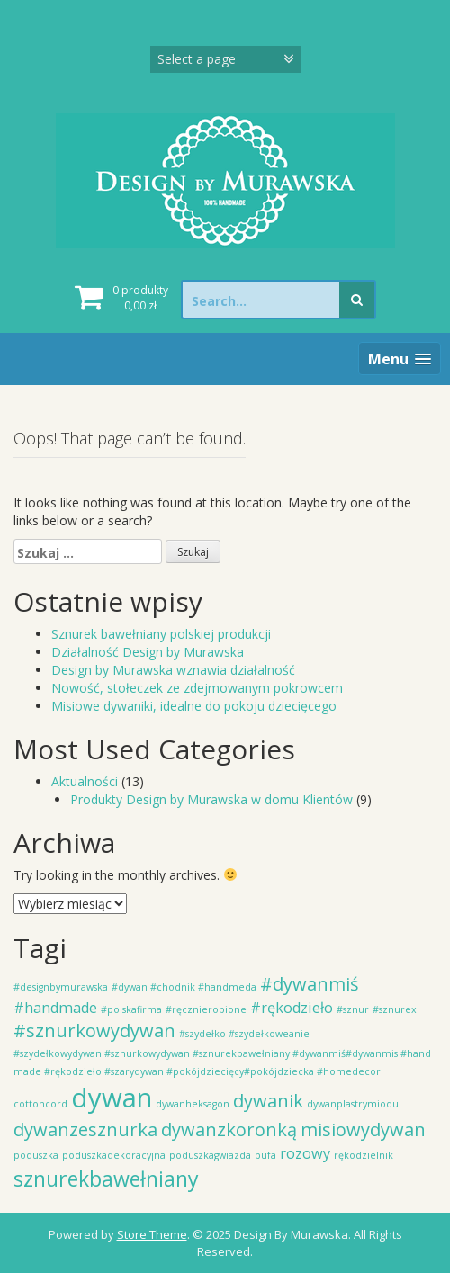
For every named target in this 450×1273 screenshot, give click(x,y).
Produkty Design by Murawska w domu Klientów (211, 799)
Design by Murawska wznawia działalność (173, 669)
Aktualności (84, 781)
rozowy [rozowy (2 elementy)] (305, 1153)
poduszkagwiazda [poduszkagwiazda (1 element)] (210, 1155)
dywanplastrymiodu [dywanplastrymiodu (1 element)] (353, 1104)
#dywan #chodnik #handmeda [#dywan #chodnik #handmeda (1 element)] (184, 987)
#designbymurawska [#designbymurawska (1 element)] (61, 987)
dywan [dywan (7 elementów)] (111, 1098)
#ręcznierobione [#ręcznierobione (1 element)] (206, 1009)
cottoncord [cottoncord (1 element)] (41, 1104)
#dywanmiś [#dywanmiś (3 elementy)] (309, 984)
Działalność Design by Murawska (147, 651)
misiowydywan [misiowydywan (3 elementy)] (363, 1129)
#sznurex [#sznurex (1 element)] (395, 1009)
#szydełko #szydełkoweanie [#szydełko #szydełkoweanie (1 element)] (244, 1033)
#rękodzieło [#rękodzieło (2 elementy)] (291, 1008)
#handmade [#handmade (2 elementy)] (55, 1008)
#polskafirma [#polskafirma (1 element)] (131, 1009)
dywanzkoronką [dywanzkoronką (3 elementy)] (229, 1129)
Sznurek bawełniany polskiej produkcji (161, 633)
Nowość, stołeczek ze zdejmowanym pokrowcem (197, 687)
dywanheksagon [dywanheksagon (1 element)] (193, 1104)
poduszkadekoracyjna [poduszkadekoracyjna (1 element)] (114, 1155)
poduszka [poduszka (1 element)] (36, 1155)
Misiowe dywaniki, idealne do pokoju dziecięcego (194, 705)
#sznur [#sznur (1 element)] (353, 1009)
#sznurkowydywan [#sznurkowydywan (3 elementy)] (95, 1030)
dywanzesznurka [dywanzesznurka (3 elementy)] (86, 1129)
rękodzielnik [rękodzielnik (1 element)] (363, 1155)
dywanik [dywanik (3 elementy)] (268, 1101)
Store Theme (152, 1234)
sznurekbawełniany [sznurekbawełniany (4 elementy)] (106, 1178)
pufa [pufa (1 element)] (265, 1155)
